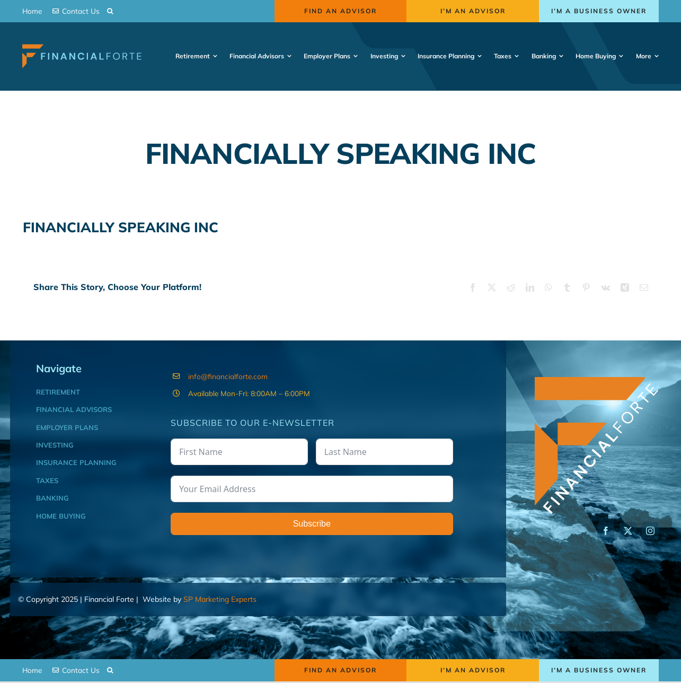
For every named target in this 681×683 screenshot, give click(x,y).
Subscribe (312, 523)
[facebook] (605, 530)
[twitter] (628, 530)
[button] (110, 11)
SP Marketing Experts (220, 599)
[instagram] (650, 530)
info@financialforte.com (228, 376)
